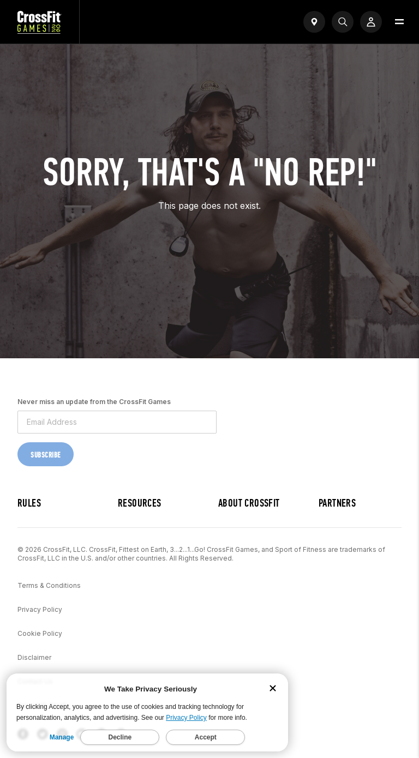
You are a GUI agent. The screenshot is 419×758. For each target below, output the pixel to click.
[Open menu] (399, 22)
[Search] (343, 22)
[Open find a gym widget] (314, 22)
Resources (139, 503)
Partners (337, 503)
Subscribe (46, 455)
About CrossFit (249, 503)
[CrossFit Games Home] (39, 30)
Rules (29, 503)
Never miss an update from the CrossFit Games (94, 402)
